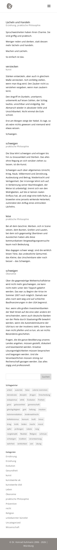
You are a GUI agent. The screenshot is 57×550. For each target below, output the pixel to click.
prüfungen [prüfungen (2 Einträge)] (19, 429)
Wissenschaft (12, 527)
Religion (10, 513)
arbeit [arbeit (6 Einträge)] (9, 390)
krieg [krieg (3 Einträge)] (9, 424)
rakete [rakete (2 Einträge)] (29, 429)
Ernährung (11, 456)
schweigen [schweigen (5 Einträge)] (11, 438)
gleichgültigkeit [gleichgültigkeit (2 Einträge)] (13, 409)
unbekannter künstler (17, 517)
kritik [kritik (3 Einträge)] (16, 424)
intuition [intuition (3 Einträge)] (42, 409)
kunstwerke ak (13, 480)
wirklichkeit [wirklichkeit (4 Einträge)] (22, 443)
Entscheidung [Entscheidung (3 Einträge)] (44, 395)
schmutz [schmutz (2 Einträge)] (43, 434)
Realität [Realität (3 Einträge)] (23, 434)
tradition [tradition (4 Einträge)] (22, 438)
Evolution (10, 465)
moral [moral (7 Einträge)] (40, 424)
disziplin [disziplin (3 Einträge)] (23, 395)
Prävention (11, 503)
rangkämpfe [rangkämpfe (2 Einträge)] (12, 434)
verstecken (12, 66)
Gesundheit (12, 470)
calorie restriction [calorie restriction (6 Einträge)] (40, 390)
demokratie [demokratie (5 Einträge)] (12, 395)
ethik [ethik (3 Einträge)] (22, 399)
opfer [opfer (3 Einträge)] (9, 429)
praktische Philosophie (28, 25)
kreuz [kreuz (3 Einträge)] (41, 419)
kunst (8, 69)
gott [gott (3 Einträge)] (24, 409)
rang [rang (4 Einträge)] (37, 429)
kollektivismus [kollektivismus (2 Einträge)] (13, 419)
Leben (9, 489)
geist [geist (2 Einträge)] (9, 404)
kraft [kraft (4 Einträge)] (34, 419)
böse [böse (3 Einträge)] (27, 390)
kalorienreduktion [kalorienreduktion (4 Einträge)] (14, 414)
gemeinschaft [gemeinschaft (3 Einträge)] (34, 404)
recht (8, 508)
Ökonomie (11, 273)
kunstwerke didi (14, 484)
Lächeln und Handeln (18, 22)
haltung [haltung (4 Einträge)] (32, 409)
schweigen (12, 143)
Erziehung (11, 25)
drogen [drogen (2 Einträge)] (33, 395)
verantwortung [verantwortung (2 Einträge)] (35, 438)
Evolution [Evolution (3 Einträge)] (31, 399)
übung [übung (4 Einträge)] (38, 443)
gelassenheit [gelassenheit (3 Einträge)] (19, 404)
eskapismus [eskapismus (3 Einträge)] (12, 399)
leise (8, 216)
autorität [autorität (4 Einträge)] (18, 390)
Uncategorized (13, 522)
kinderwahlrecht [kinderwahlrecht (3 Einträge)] (32, 414)
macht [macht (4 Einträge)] (32, 424)
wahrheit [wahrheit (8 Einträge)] (10, 443)
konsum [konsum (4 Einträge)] (25, 419)
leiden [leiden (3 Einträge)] (24, 424)
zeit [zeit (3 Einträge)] (31, 443)
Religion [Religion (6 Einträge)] (33, 434)
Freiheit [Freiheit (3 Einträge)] (41, 399)
